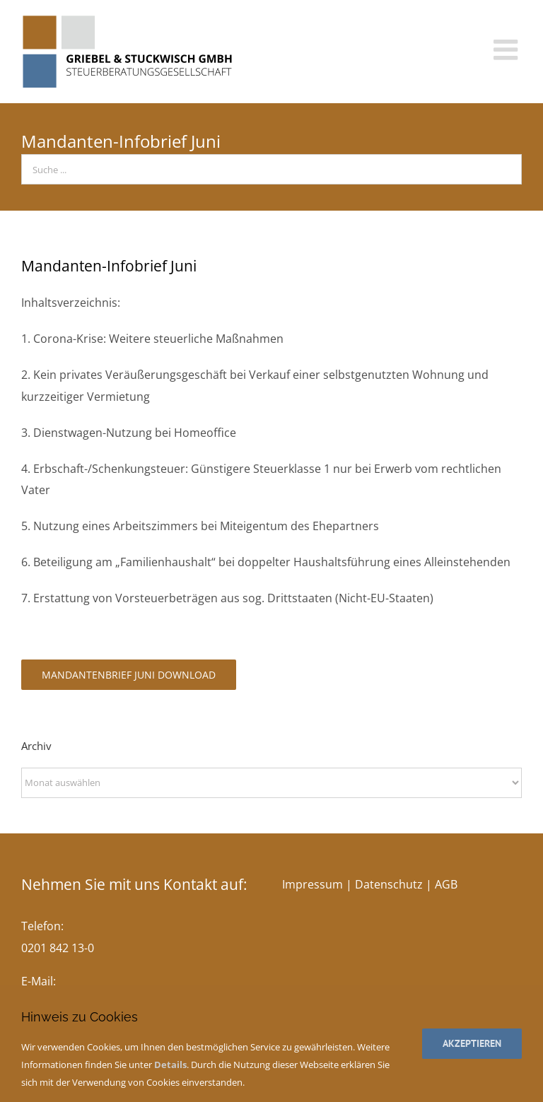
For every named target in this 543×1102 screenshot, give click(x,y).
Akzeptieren (472, 1043)
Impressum (312, 884)
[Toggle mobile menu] (508, 49)
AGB (446, 884)
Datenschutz (389, 884)
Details (170, 1064)
